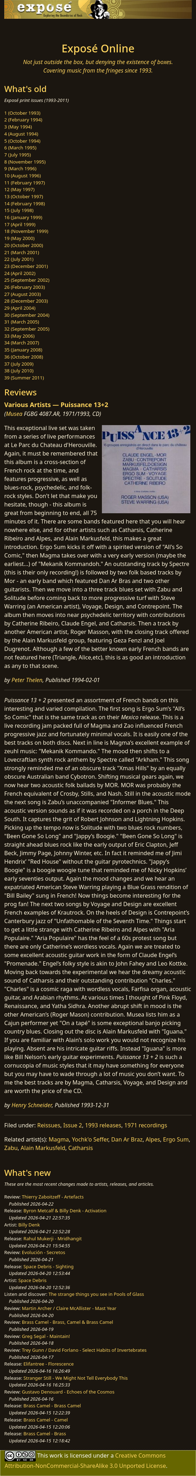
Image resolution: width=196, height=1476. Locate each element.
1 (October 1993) (22, 113)
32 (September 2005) (27, 329)
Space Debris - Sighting (48, 1266)
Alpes (152, 1139)
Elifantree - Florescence (48, 1364)
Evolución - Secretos (43, 1252)
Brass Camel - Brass (44, 1433)
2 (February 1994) (23, 119)
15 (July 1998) (19, 210)
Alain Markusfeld (43, 1148)
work (56, 1455)
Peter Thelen (27, 680)
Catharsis (80, 1148)
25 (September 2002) (27, 280)
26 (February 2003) (24, 287)
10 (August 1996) (22, 175)
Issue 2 (72, 1125)
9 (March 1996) (20, 168)
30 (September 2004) (27, 315)
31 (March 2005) (21, 322)
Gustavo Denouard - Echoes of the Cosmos (68, 1392)
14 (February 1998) (24, 203)
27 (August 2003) (22, 294)
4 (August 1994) (21, 134)
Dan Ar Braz (127, 1139)
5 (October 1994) (22, 141)
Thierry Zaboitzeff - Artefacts (53, 1197)
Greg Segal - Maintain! (46, 1336)
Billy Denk (29, 1225)
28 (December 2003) (26, 301)
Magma (59, 1139)
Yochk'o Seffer (90, 1139)
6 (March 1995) (20, 147)
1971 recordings (145, 1125)
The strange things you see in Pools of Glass (96, 1294)
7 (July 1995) (17, 154)
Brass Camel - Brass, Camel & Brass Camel (67, 1322)
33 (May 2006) (19, 336)
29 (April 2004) (19, 308)
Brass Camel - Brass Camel (52, 1405)
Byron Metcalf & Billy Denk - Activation (64, 1210)
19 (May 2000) (19, 238)
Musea (14, 414)
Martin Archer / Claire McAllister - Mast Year (69, 1308)
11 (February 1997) (24, 182)
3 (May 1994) (18, 127)
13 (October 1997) (23, 196)
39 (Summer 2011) (24, 377)
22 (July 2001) (19, 259)
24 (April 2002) (19, 273)
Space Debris (32, 1280)
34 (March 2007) (21, 342)
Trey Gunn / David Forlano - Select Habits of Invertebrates (84, 1350)
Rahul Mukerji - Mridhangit (52, 1238)
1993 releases (103, 1125)
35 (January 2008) (23, 350)
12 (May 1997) (19, 189)
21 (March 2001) (21, 252)
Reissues (48, 1125)
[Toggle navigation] (23, 29)
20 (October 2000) (23, 245)
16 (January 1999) (23, 217)
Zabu (11, 1148)
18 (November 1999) (26, 231)
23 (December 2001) (26, 266)
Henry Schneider (32, 1105)
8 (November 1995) (25, 162)
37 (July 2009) (19, 364)
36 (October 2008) (23, 357)
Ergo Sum (176, 1139)
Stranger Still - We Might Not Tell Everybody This (75, 1378)
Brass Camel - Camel (45, 1420)
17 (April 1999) (19, 224)
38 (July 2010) (19, 370)
